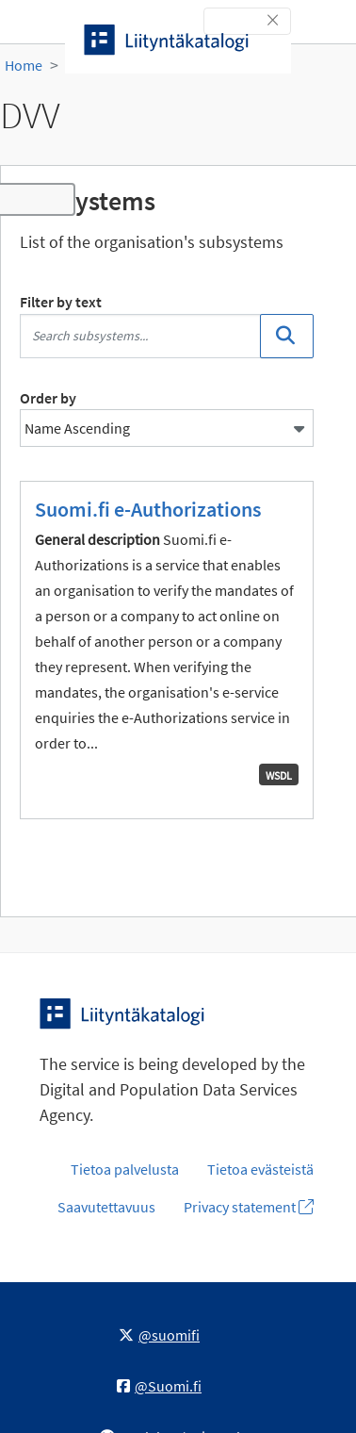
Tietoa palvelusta (125, 1169)
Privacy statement (249, 1206)
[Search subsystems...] (140, 336)
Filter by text (61, 301)
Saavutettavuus (106, 1206)
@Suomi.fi (159, 1385)
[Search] (287, 336)
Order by (48, 397)
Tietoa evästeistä (260, 1169)
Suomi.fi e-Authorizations (148, 509)
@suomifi (159, 1335)
